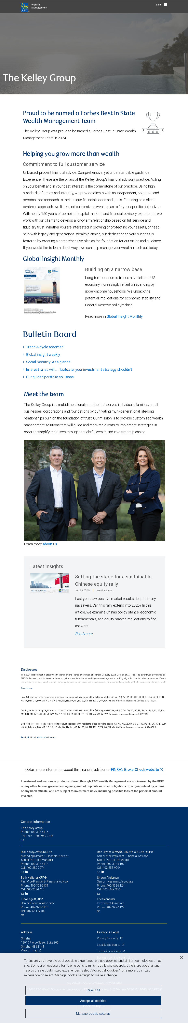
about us (50, 544)
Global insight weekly (43, 354)
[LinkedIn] (27, 872)
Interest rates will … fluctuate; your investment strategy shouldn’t (79, 369)
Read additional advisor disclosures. (38, 737)
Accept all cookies (93, 1001)
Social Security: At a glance (48, 362)
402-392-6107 (115, 864)
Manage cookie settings (93, 1013)
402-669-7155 (112, 889)
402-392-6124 (115, 885)
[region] (94, 988)
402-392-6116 (39, 907)
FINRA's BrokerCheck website (135, 769)
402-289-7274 (35, 868)
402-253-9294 (112, 868)
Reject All (93, 990)
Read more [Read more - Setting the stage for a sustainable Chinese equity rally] (83, 633)
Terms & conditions (109, 951)
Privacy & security (108, 938)
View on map (29, 950)
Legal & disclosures (109, 945)
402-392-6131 (39, 885)
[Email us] (23, 840)
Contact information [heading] (35, 822)
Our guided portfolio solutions (50, 377)
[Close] (181, 957)
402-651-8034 (35, 911)
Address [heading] (26, 932)
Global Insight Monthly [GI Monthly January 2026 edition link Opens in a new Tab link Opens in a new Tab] (125, 316)
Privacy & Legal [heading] (108, 932)
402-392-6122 (115, 907)
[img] (94, 53)
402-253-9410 (35, 889)
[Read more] (26, 688)
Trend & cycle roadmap (45, 347)
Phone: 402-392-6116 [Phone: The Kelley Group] (34, 832)
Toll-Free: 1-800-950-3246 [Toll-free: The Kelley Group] (37, 836)
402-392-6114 (39, 864)
